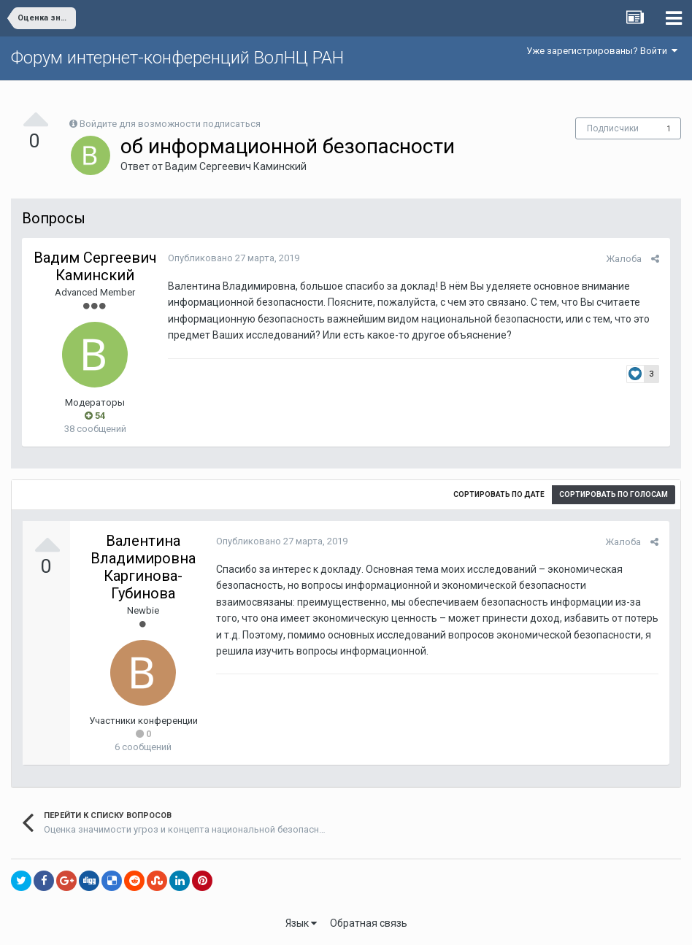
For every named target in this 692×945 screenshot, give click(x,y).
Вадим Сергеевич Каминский (236, 166)
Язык (301, 923)
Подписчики (613, 128)
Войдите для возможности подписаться (170, 123)
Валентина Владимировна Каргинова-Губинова (143, 567)
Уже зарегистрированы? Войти (601, 50)
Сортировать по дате (499, 494)
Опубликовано (233, 257)
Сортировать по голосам (613, 494)
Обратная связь (368, 923)
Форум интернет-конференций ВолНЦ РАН (177, 57)
